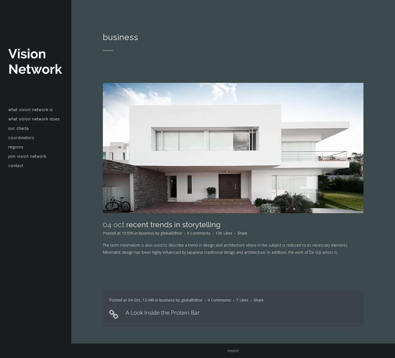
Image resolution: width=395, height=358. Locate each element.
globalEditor (171, 233)
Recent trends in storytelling (173, 224)
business (146, 233)
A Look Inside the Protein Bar (163, 312)
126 (223, 233)
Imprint (233, 350)
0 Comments (198, 233)
